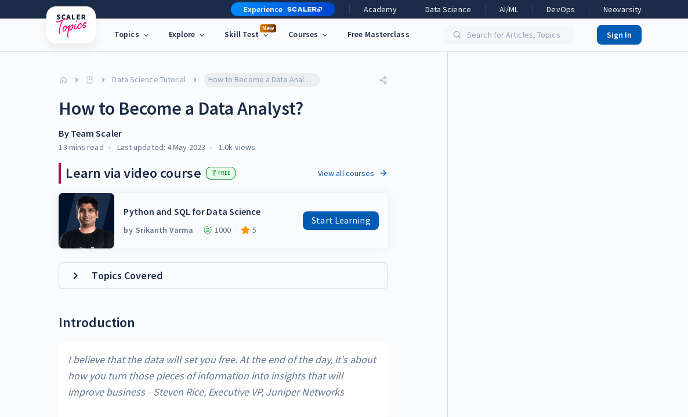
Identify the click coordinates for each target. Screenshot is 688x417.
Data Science (448, 9)
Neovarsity (622, 9)
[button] (278, 9)
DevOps (560, 9)
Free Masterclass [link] (378, 34)
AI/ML (509, 9)
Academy (380, 9)
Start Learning (341, 220)
